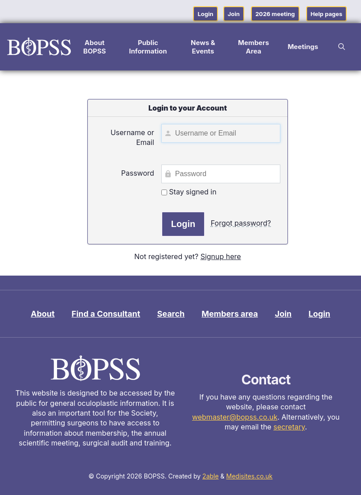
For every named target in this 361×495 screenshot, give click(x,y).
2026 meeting (275, 13)
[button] (341, 47)
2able (210, 476)
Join (234, 13)
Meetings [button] (302, 46)
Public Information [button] (148, 46)
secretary (289, 426)
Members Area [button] (253, 46)
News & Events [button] (203, 46)
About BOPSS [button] (94, 46)
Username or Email (132, 137)
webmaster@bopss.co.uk (235, 416)
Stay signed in (189, 191)
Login (205, 13)
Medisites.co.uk (249, 476)
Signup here (221, 256)
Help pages (326, 13)
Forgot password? (241, 223)
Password (137, 173)
